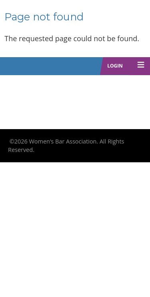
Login (115, 65)
